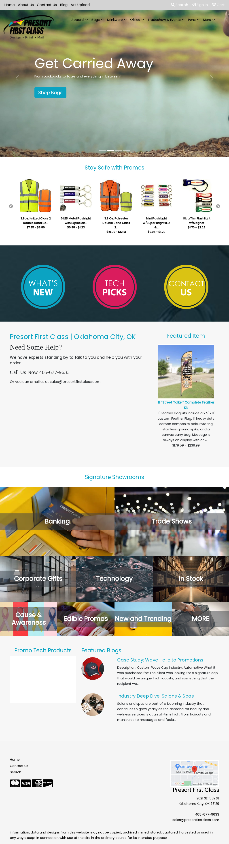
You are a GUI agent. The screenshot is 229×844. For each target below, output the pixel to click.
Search (179, 4)
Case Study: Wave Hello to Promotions (160, 660)
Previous (11, 206)
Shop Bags (50, 92)
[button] (17, 78)
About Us (26, 4)
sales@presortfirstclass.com (195, 820)
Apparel (77, 19)
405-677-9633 (207, 814)
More (207, 19)
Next (218, 206)
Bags (95, 19)
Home (9, 4)
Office (135, 19)
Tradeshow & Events (164, 19)
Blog (64, 4)
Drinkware (115, 19)
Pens (192, 19)
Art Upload (80, 4)
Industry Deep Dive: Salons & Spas (155, 696)
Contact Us (47, 4)
